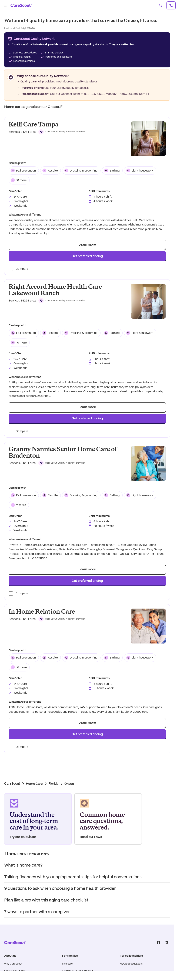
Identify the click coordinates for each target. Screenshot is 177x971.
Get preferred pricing (87, 256)
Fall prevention (23, 170)
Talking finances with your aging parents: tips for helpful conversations (73, 876)
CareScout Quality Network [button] (30, 44)
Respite (50, 170)
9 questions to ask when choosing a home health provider (60, 888)
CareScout (12, 783)
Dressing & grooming (81, 170)
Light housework (139, 170)
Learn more (87, 244)
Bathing (112, 170)
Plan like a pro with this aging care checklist (46, 900)
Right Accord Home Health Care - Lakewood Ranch (57, 290)
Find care (67, 963)
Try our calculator (23, 837)
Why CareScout (13, 963)
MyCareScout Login (131, 963)
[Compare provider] (11, 269)
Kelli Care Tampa (34, 124)
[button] (61, 131)
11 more (18, 505)
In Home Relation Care (42, 611)
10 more (19, 180)
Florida (53, 783)
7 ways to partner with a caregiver (37, 911)
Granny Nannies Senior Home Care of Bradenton (63, 452)
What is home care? (23, 865)
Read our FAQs (91, 837)
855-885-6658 (94, 93)
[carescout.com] (21, 5)
